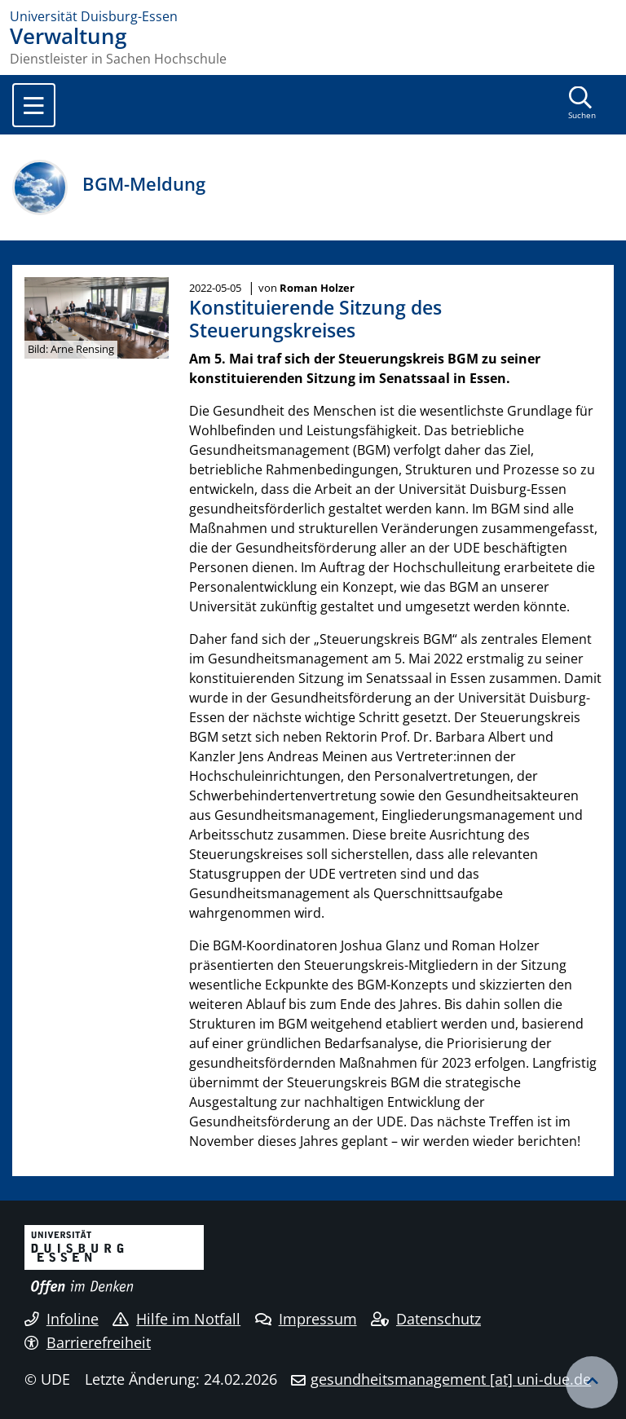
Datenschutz (426, 1319)
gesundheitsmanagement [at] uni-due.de (451, 1379)
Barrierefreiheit (87, 1342)
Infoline (61, 1319)
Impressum (306, 1319)
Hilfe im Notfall (176, 1319)
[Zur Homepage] (313, 16)
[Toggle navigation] (33, 105)
